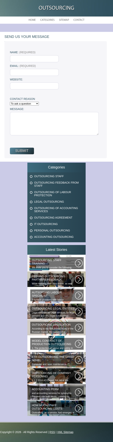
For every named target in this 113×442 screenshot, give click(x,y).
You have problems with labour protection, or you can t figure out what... (53, 296)
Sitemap (64, 20)
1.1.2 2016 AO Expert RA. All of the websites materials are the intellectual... (53, 376)
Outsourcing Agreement (53, 217)
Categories (47, 20)
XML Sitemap (65, 432)
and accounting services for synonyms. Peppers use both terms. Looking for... (53, 393)
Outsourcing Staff (49, 176)
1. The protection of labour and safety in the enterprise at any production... (53, 344)
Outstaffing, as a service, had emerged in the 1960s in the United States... (53, 409)
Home (32, 20)
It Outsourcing (46, 224)
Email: (23, 65)
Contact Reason (22, 98)
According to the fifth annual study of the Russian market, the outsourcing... (53, 328)
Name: (22, 52)
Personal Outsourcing (52, 230)
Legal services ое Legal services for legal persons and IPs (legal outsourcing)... (53, 312)
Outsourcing (56, 8)
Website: (16, 79)
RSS (52, 432)
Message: (17, 109)
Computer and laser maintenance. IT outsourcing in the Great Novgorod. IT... (53, 360)
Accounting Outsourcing (54, 236)
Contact (78, 20)
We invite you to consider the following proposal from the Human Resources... (53, 264)
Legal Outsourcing (49, 201)
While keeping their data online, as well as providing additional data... (53, 280)
